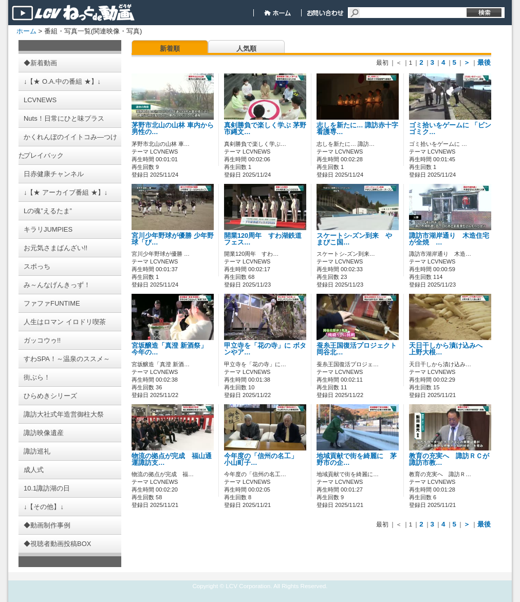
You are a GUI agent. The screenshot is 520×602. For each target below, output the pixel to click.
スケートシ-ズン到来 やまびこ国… (354, 239)
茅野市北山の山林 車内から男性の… (173, 129)
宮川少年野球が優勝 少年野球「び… (173, 239)
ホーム (26, 31)
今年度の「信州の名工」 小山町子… (264, 459)
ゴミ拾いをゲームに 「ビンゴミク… (450, 129)
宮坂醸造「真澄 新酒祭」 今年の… (169, 349)
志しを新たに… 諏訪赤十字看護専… (357, 129)
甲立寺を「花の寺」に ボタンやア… (265, 349)
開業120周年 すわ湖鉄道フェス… (263, 239)
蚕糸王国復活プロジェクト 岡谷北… (357, 349)
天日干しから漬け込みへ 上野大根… (449, 349)
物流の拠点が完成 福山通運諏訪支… (172, 459)
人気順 (246, 48)
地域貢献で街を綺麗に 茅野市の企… (357, 459)
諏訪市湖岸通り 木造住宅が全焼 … (449, 239)
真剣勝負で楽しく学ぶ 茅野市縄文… (265, 129)
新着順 (170, 48)
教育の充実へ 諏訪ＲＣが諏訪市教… (449, 459)
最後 (484, 62)
